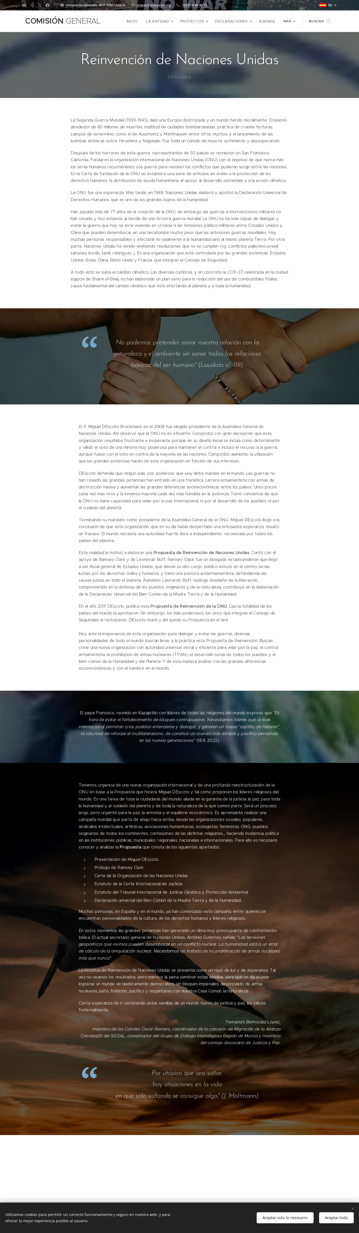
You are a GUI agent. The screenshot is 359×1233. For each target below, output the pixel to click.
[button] (320, 21)
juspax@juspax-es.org (154, 5)
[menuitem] (141, 21)
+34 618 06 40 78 (194, 5)
